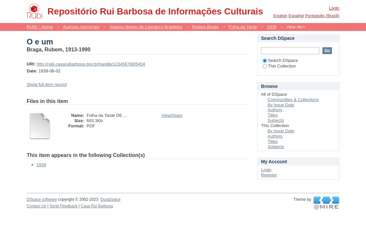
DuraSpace (110, 199)
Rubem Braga (205, 26)
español (296, 15)
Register (269, 174)
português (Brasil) (322, 15)
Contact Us (36, 206)
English (280, 15)
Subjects (276, 120)
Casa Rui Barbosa (97, 206)
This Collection (279, 66)
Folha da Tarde (242, 26)
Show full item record (46, 84)
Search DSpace (280, 60)
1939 (271, 26)
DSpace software (42, 199)
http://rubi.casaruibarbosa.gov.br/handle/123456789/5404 (91, 64)
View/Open (172, 115)
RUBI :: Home (40, 26)
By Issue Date (281, 104)
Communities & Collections (293, 99)
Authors (275, 109)
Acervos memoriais (81, 26)
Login (334, 8)
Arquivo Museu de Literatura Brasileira (145, 26)
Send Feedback (64, 206)
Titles (273, 115)
